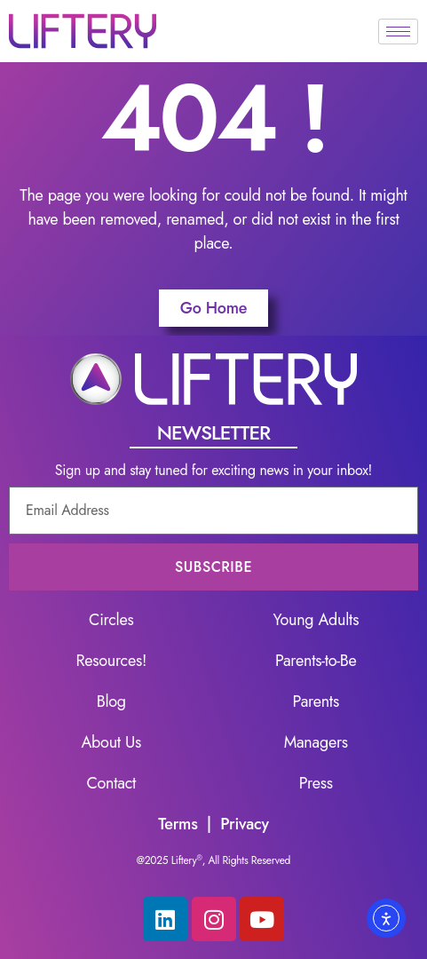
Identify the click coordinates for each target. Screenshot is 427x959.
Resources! (110, 660)
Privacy (244, 824)
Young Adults (316, 619)
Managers (316, 742)
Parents (316, 701)
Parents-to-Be (316, 660)
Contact (111, 783)
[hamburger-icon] (398, 31)
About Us (112, 742)
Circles (111, 619)
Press (316, 783)
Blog (111, 701)
